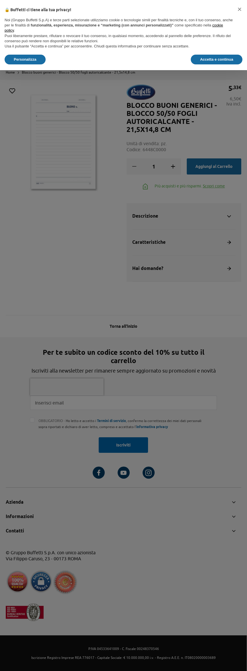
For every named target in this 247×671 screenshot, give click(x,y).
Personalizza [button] (25, 59)
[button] (239, 9)
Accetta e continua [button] (216, 59)
